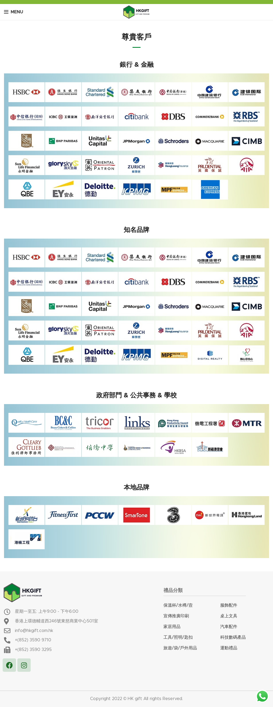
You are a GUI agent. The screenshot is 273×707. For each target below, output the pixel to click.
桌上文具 (228, 616)
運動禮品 (228, 648)
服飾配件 (228, 605)
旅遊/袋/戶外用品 (180, 648)
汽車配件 (228, 627)
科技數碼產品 (233, 637)
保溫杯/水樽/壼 (178, 605)
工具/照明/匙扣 (178, 637)
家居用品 (171, 627)
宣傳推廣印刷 (176, 616)
